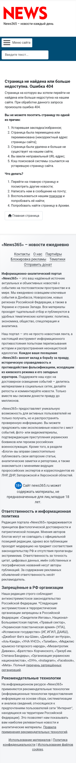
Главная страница (23, 216)
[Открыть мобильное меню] (17, 42)
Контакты (22, 254)
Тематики (57, 259)
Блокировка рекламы (28, 259)
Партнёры (54, 254)
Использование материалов (29, 740)
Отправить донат (38, 265)
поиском (55, 196)
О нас (37, 254)
